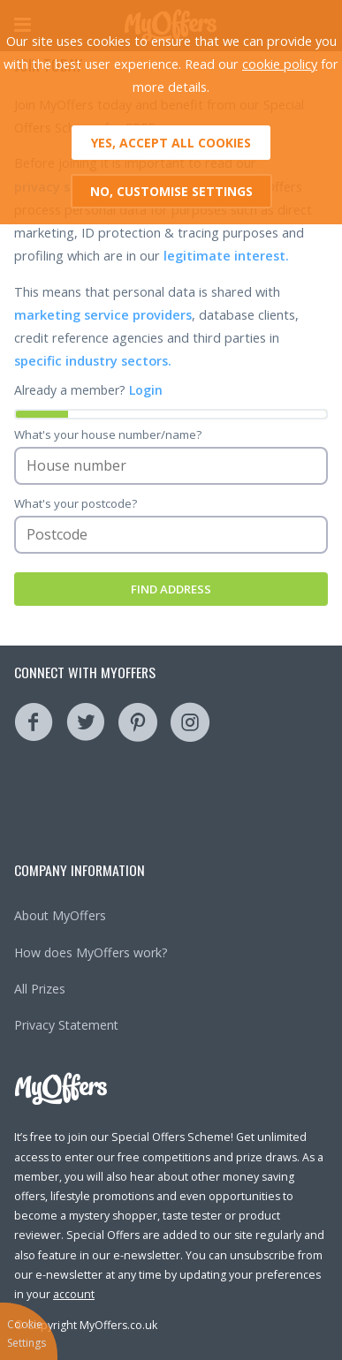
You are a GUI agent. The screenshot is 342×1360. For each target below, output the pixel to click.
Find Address (171, 589)
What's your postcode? (75, 503)
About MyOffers (60, 915)
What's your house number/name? (107, 434)
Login (146, 390)
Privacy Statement (66, 1024)
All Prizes (39, 988)
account (74, 1294)
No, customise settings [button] (171, 191)
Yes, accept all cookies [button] (171, 142)
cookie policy (279, 63)
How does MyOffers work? (91, 952)
